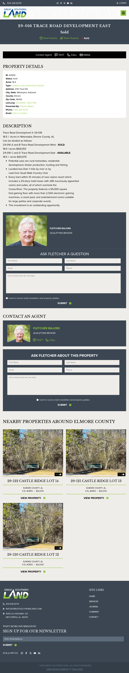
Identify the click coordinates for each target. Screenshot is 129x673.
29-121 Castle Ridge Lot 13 (96, 481)
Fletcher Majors (27, 106)
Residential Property (34, 85)
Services (93, 601)
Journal (93, 606)
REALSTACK (77, 669)
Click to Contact (19, 113)
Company (94, 611)
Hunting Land (18, 85)
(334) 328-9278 (20, 109)
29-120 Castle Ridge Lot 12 (33, 554)
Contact (93, 617)
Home (92, 596)
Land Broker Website (57, 669)
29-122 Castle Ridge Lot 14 (33, 481)
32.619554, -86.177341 (26, 102)
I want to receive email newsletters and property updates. (33, 298)
